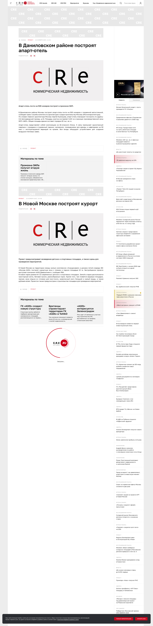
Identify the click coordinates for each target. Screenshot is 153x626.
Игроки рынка (121, 104)
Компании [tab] (136, 100)
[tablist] (129, 100)
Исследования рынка (123, 115)
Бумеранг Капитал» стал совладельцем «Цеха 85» (124, 400)
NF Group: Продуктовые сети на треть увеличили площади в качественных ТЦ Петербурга (127, 129)
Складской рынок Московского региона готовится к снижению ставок (127, 517)
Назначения (120, 445)
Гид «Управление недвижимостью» (104, 3)
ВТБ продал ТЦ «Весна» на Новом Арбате (127, 410)
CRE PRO (63, 3)
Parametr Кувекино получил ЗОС (127, 278)
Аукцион (119, 596)
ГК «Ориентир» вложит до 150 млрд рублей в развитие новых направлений (128, 366)
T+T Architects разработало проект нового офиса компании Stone (128, 245)
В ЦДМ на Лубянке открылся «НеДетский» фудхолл (126, 420)
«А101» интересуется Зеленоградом (85, 309)
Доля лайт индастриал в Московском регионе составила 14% (129, 200)
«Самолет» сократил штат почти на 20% (127, 528)
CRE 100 (53, 3)
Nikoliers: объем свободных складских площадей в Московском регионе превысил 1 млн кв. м (128, 549)
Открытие (119, 186)
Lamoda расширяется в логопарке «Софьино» (128, 377)
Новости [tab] (122, 100)
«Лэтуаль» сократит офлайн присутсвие (125, 506)
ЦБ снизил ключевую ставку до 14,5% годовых (126, 571)
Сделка (118, 166)
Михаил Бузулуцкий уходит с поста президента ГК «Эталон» (128, 108)
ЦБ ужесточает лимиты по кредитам (128, 152)
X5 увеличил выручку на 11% (126, 160)
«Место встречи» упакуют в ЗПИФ (128, 305)
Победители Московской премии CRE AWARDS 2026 (127, 612)
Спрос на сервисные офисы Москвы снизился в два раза (128, 485)
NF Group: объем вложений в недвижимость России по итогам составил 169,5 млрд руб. (128, 256)
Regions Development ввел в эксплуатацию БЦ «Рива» (125, 538)
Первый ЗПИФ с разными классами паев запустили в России (129, 296)
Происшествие (121, 331)
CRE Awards (43, 3)
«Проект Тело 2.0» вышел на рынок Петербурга (128, 190)
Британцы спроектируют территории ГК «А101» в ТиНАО (58, 310)
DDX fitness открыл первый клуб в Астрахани (127, 210)
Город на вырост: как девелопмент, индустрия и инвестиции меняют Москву (128, 474)
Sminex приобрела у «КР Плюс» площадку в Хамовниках (127, 589)
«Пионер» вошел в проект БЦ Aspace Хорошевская (129, 169)
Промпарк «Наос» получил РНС (127, 580)
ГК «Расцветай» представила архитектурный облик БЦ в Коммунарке (126, 388)
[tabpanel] (129, 364)
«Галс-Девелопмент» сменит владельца (126, 314)
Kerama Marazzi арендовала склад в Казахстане (127, 561)
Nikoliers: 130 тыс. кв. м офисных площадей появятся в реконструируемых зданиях (127, 142)
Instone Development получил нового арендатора (128, 430)
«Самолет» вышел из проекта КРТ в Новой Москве (127, 496)
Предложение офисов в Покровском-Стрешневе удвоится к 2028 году (129, 118)
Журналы (86, 3)
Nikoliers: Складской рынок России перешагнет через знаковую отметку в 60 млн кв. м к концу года (128, 221)
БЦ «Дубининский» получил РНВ (127, 286)
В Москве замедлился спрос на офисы (125, 179)
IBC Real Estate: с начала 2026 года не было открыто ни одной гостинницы (128, 268)
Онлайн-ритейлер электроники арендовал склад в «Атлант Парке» (128, 355)
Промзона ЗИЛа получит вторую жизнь (30, 168)
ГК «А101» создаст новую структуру (31, 307)
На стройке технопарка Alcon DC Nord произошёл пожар (126, 335)
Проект (118, 241)
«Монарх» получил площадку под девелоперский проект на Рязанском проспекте (126, 600)
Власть (118, 149)
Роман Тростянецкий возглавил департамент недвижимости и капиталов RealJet (127, 462)
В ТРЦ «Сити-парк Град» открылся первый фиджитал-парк (128, 345)
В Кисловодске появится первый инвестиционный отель (127, 324)
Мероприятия (74, 3)
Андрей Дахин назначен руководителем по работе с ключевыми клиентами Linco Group (128, 450)
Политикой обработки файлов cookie (68, 619)
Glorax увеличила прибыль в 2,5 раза (128, 440)
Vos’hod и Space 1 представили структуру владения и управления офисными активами (128, 233)
